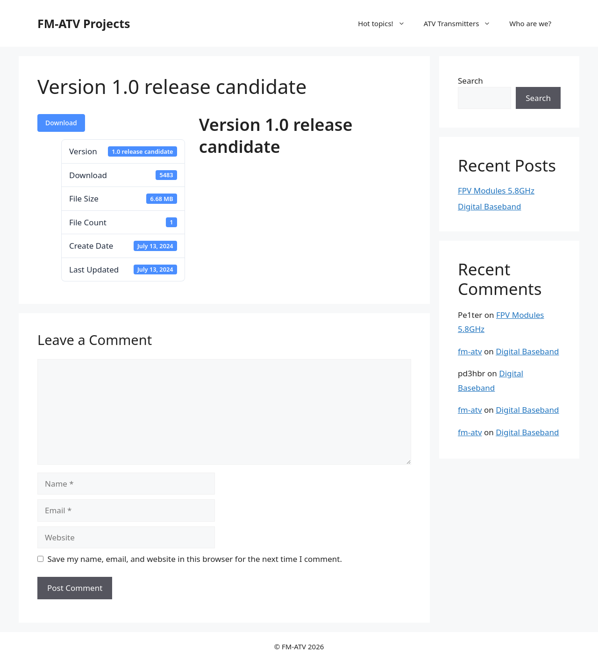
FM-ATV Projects (83, 23)
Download (61, 122)
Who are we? (530, 23)
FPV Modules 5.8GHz (496, 190)
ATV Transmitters (462, 23)
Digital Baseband (489, 206)
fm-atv (470, 351)
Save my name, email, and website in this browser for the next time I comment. (195, 558)
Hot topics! (386, 23)
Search (470, 80)
